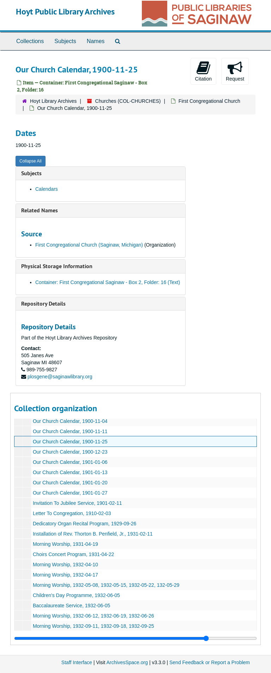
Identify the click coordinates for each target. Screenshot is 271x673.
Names (96, 41)
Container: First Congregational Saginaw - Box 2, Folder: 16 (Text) (107, 282)
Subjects (65, 41)
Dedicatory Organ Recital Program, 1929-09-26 (84, 523)
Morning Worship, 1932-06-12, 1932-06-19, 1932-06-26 (93, 616)
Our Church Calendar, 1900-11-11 (70, 431)
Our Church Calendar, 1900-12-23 (70, 452)
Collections (30, 41)
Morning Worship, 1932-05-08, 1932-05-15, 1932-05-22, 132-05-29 (106, 585)
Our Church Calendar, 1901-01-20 (70, 482)
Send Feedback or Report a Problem (209, 662)
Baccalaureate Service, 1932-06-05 (71, 605)
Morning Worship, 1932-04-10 (65, 564)
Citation (203, 71)
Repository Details (43, 303)
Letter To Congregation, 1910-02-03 (72, 513)
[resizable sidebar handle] (135, 638)
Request (235, 71)
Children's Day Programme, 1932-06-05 (76, 595)
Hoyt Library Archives (53, 101)
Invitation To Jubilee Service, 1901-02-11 (77, 503)
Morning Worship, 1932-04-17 (65, 575)
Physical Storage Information (56, 266)
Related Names (39, 210)
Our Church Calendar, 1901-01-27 (70, 493)
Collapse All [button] (30, 161)
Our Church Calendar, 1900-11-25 (70, 441)
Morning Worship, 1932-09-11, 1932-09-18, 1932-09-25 (93, 626)
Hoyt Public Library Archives (65, 11)
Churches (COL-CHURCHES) (128, 101)
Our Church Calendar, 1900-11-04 (70, 421)
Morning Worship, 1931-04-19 (65, 544)
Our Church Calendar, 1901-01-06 (70, 462)
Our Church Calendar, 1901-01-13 (70, 472)
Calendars (46, 189)
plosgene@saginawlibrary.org (60, 376)
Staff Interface (76, 662)
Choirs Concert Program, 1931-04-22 (73, 554)
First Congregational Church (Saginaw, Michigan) (89, 245)
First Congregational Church (209, 101)
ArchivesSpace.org (127, 662)
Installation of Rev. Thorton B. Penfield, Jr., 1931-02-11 (93, 534)
